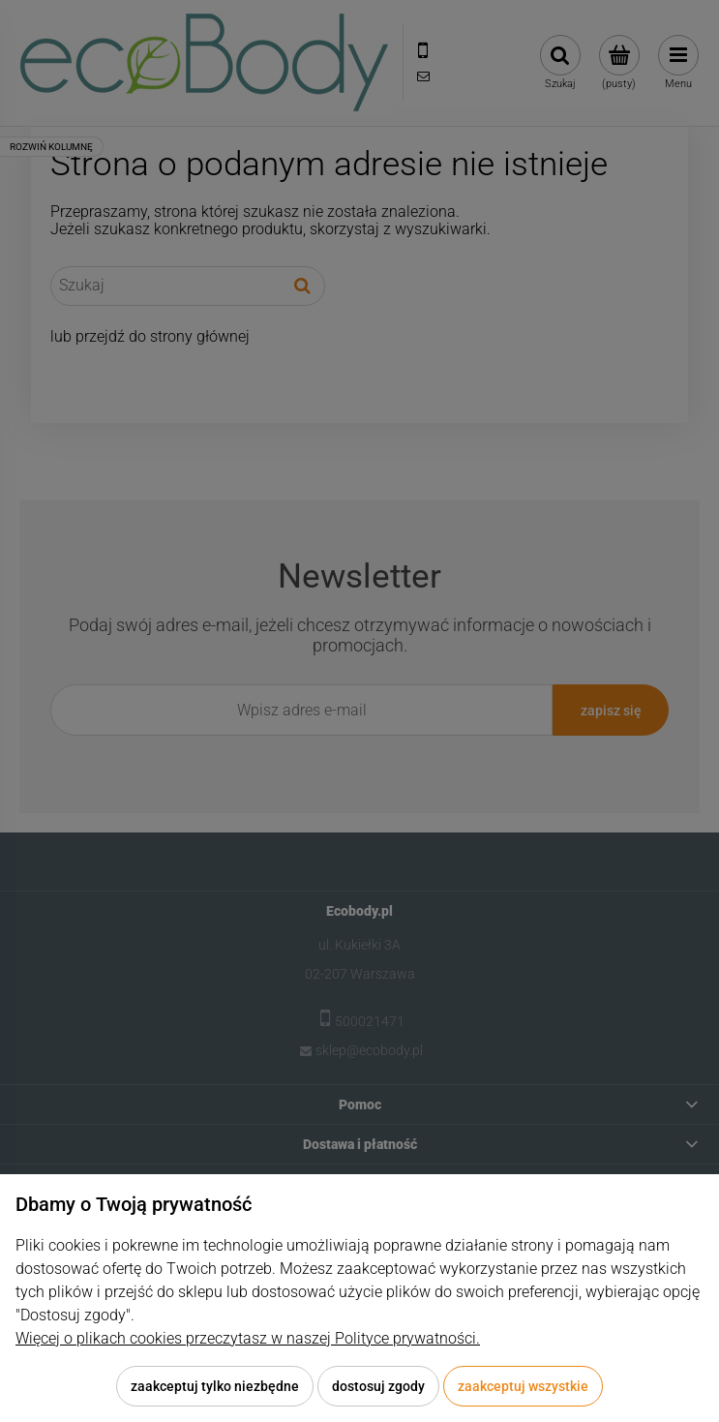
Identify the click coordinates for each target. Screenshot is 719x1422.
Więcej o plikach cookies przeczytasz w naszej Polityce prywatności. (247, 1338)
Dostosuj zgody (378, 1386)
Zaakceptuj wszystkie (523, 1386)
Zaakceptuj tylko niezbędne (215, 1386)
